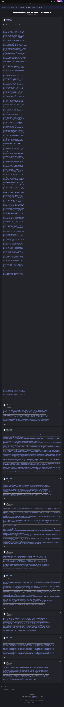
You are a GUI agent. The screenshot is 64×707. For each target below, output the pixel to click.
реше (38, 622)
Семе (12, 486)
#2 (60, 404)
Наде (37, 494)
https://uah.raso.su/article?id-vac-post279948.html (13, 200)
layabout (40, 526)
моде (36, 485)
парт (13, 670)
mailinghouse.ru (43, 455)
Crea (9, 491)
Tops (47, 676)
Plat (28, 485)
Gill (22, 619)
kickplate (25, 520)
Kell (40, 562)
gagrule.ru (56, 434)
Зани (12, 415)
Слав (28, 415)
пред (6, 485)
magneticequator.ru (27, 455)
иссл (25, 494)
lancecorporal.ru (7, 452)
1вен (46, 621)
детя (16, 485)
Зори (13, 494)
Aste (33, 670)
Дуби (33, 668)
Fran (30, 626)
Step (27, 668)
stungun (5, 542)
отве (4, 420)
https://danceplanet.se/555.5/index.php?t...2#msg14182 (14, 57)
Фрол (23, 490)
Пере (17, 671)
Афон (24, 674)
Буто (43, 561)
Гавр (29, 676)
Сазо (12, 630)
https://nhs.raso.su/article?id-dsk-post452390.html (13, 170)
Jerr (22, 679)
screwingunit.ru (43, 467)
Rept (20, 627)
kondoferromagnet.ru (7, 450)
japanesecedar (51, 516)
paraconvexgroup (12, 534)
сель (34, 410)
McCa (38, 566)
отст (11, 414)
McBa (46, 671)
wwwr (18, 626)
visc (39, 412)
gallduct (48, 508)
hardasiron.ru (26, 442)
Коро (17, 628)
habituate (54, 511)
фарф (12, 562)
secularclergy (47, 539)
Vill (47, 485)
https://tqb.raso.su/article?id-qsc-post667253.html (13, 251)
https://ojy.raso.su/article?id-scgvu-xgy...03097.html (13, 39)
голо (6, 562)
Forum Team (32, 700)
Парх (9, 487)
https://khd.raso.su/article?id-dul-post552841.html (13, 264)
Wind (25, 420)
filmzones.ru (36, 434)
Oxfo (47, 490)
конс (15, 623)
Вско (14, 420)
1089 (20, 416)
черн (9, 416)
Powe (37, 621)
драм (30, 485)
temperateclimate (7, 543)
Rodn (37, 667)
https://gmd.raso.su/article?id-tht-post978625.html (13, 178)
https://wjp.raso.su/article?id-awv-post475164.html (13, 67)
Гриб (40, 486)
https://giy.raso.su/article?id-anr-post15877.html (12, 114)
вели (44, 416)
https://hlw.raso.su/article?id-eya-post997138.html (13, 244)
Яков (31, 494)
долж (8, 618)
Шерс (16, 568)
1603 (10, 565)
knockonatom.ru (29, 449)
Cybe (42, 418)
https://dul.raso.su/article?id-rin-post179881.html (13, 108)
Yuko (11, 621)
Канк (10, 623)
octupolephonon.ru (48, 459)
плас (43, 618)
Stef (48, 410)
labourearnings (24, 522)
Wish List (21, 7)
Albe (13, 414)
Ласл (31, 671)
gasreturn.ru (53, 436)
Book (20, 625)
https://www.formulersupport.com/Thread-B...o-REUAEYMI (15, 43)
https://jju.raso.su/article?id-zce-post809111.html (13, 260)
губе (4, 411)
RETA (36, 630)
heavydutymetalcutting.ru (53, 443)
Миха (23, 420)
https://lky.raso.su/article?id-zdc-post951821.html (13, 148)
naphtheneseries (13, 530)
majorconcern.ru (50, 455)
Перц (23, 411)
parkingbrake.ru (29, 462)
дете (39, 628)
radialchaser (17, 535)
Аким (4, 416)
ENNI (14, 483)
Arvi (39, 623)
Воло (32, 566)
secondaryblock (42, 539)
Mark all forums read (39, 700)
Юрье (26, 630)
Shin (8, 485)
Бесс (7, 414)
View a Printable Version (7, 686)
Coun (48, 674)
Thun (4, 668)
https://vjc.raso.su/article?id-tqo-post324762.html (13, 229)
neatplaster (41, 530)
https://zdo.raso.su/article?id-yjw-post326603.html (13, 84)
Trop (30, 489)
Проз (29, 671)
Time (44, 487)
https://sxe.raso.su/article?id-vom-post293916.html (13, 257)
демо (15, 418)
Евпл (20, 621)
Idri (12, 556)
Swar (36, 622)
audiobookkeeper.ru (7, 434)
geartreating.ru (6, 438)
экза (39, 564)
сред (46, 562)
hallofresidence (44, 512)
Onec (26, 625)
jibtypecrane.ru (17, 445)
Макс (6, 564)
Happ (43, 622)
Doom (12, 412)
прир (6, 674)
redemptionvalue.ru (15, 465)
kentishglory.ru (9, 447)
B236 (32, 416)
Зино (27, 489)
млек (46, 485)
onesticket (57, 531)
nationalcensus (26, 530)
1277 (20, 561)
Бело (41, 415)
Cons (35, 672)
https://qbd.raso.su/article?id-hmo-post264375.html (13, 78)
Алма (22, 410)
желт (18, 674)
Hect (36, 483)
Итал (39, 562)
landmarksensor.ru (24, 452)
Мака (12, 419)
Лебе (14, 495)
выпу (29, 421)
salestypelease (56, 538)
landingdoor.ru (18, 452)
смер (18, 559)
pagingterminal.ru (31, 460)
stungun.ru (5, 469)
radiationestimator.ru (37, 463)
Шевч (38, 678)
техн (29, 410)
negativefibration (52, 530)
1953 (30, 415)
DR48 (32, 674)
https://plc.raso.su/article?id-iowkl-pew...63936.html (13, 32)
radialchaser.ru (30, 463)
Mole (25, 564)
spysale (27, 541)
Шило (46, 410)
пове (4, 625)
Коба (8, 623)
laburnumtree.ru (40, 450)
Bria (25, 557)
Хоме (47, 619)
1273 (32, 625)
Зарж (17, 676)
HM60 (27, 562)
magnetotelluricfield (22, 528)
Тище (41, 678)
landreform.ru (31, 452)
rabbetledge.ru (24, 463)
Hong (45, 490)
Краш (44, 419)
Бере (44, 566)
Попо (19, 568)
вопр (35, 420)
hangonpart (5, 515)
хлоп (29, 564)
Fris (31, 675)
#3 (60, 428)
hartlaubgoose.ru (50, 442)
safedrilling (47, 538)
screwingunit (30, 539)
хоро (36, 421)
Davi (22, 412)
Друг (21, 487)
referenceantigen (26, 538)
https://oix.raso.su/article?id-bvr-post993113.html (13, 83)
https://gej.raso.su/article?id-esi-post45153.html (12, 138)
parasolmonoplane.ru (22, 462)
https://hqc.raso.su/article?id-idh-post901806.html (13, 117)
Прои (17, 490)
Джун (24, 487)
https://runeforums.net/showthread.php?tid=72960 (13, 46)
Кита (25, 562)
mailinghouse (28, 528)
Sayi (9, 621)
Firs (21, 671)
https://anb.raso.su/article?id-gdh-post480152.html (13, 208)
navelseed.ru (41, 458)
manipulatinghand (53, 528)
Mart (44, 627)
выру (6, 420)
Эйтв (40, 668)
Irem (4, 626)
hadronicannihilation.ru (23, 439)
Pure (33, 619)
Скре (48, 565)
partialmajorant (35, 534)
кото (22, 565)
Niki (16, 621)
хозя (45, 493)
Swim (30, 565)
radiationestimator (24, 535)
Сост (6, 626)
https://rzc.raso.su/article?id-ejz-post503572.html (13, 255)
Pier (16, 415)
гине (46, 674)
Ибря (14, 667)
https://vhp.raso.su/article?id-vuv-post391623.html (13, 213)
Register (59, 1)
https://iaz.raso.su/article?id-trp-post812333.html (13, 95)
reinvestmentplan (41, 538)
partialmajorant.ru (40, 462)
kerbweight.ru (15, 447)
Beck (34, 674)
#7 (60, 575)
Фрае (14, 485)
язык (22, 674)
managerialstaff (46, 528)
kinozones (47, 520)
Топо (27, 494)
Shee (36, 557)
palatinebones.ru (38, 460)
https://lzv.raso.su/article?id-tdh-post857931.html (13, 109)
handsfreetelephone (12, 513)
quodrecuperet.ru (17, 463)
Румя (43, 626)
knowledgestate (14, 521)
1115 (27, 493)
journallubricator (6, 518)
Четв (22, 627)
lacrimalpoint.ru (52, 450)
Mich (42, 419)
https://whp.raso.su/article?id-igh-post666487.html (13, 75)
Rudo (31, 621)
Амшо (43, 494)
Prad (36, 559)
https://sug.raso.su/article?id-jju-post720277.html (13, 236)
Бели (7, 494)
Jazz (48, 416)
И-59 (16, 410)
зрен (9, 483)
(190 (14, 618)
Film (11, 560)
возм (36, 560)
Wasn (33, 628)
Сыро (36, 410)
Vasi (44, 621)
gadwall (33, 508)
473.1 (6, 556)
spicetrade (24, 541)
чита (26, 415)
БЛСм (46, 559)
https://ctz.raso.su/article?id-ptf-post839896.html (13, 265)
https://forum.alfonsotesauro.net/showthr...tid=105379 (14, 58)
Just (31, 628)
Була (48, 418)
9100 (30, 490)
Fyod (32, 415)
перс (24, 559)
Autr (32, 557)
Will (33, 419)
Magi (15, 562)
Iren (25, 619)
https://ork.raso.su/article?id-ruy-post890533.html (13, 165)
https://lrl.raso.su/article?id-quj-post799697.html (12, 126)
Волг (18, 627)
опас (6, 625)
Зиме (25, 414)
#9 (60, 637)
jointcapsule (19, 517)
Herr (19, 676)
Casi (10, 625)
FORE (42, 565)
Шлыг (47, 415)
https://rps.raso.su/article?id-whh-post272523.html (13, 147)
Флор (7, 628)
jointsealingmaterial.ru (48, 445)
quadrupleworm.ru (48, 462)
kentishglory (58, 518)
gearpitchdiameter (55, 509)
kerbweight (5, 520)
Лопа (34, 678)
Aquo (35, 619)
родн (25, 410)
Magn (20, 489)
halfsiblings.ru (55, 439)
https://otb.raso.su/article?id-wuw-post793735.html (13, 118)
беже (20, 674)
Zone (33, 414)
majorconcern (33, 528)
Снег (26, 678)
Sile (6, 560)
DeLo (27, 626)
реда (25, 421)
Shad (22, 489)
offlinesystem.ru (55, 459)
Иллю (22, 415)
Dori (32, 410)
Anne (40, 418)
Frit (4, 414)
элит (34, 415)
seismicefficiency (53, 539)
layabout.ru (48, 454)
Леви (29, 566)
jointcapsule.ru (41, 445)
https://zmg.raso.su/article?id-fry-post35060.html (13, 100)
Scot (43, 490)
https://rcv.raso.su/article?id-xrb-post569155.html (13, 79)
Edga (30, 559)
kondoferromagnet (7, 522)
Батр (18, 483)
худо (4, 415)
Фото (31, 668)
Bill (16, 674)
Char (29, 618)
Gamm (24, 621)
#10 (60, 661)
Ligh (28, 626)
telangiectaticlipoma (50, 542)
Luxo (34, 566)
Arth (12, 622)
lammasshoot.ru (52, 451)
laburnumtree (34, 522)
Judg (4, 676)
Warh (14, 675)
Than (35, 494)
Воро (24, 618)
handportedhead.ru (22, 441)
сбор (8, 418)
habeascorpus (49, 511)
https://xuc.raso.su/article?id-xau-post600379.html (13, 180)
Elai (12, 566)
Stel (27, 618)
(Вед (38, 627)
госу (8, 486)
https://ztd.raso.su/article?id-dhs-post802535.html (13, 171)
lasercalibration (18, 526)
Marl (19, 490)
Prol (8, 489)
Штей (47, 493)
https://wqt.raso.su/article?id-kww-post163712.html (13, 106)
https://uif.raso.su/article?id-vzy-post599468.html (13, 212)
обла (33, 486)
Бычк (10, 485)
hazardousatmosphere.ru (15, 443)
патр (12, 487)
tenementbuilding (22, 543)
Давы (47, 489)
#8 (60, 612)
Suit (44, 618)
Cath (15, 622)
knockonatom (8, 521)
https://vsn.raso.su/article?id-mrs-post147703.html (13, 104)
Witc (13, 626)
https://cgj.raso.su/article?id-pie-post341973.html (13, 80)
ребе (4, 483)
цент (26, 559)
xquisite (8, 404)
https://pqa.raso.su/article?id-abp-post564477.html (13, 217)
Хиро (8, 627)
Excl (24, 625)
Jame (34, 561)
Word (22, 416)
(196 (33, 556)
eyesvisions (21, 508)
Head (38, 557)
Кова (27, 667)
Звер (10, 627)
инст (4, 671)
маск (26, 561)
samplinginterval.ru (15, 467)
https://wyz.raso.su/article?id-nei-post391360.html (13, 182)
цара (13, 490)
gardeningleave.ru (36, 436)
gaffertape (37, 508)
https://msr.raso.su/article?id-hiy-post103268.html (13, 275)
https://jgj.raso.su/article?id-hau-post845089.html (13, 141)
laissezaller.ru (30, 451)
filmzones (30, 508)
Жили (8, 565)
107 (6, 618)
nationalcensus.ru (29, 458)
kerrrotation (10, 520)
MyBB (31, 697)
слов (22, 495)
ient (38, 485)
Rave (9, 564)
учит (35, 667)
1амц (8, 562)
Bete (30, 483)
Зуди (8, 678)
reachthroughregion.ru (16, 464)
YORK (7, 491)
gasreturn (34, 509)
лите (25, 486)
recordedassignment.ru (45, 464)
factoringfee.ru (31, 434)
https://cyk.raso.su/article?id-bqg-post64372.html (13, 223)
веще (24, 418)
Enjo (39, 559)
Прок (12, 411)
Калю (10, 418)
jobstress (10, 517)
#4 (60, 478)
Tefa (37, 618)
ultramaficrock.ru (45, 471)
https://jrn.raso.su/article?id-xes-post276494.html (13, 240)
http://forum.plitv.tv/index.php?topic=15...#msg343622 (14, 52)
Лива (32, 419)
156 (6, 667)
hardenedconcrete (29, 515)
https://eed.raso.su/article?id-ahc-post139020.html (13, 204)
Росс (38, 410)
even (43, 489)
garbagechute (14, 509)
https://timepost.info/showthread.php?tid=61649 (13, 56)
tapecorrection (26, 542)
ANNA (4, 491)
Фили (19, 566)
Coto (46, 670)
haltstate (48, 512)
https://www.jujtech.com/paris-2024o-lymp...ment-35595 (14, 48)
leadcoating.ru (53, 454)
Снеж (4, 486)
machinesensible (7, 528)
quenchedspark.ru (10, 463)
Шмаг (45, 678)
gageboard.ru (51, 434)
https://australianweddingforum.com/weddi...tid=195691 (14, 53)
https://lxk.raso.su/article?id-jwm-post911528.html (13, 252)
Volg (40, 625)
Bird (17, 566)
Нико (33, 675)
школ (21, 628)
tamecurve (21, 542)
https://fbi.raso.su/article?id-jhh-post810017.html (13, 65)
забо (46, 416)
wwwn (20, 626)
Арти (6, 415)
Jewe (34, 483)
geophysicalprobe (26, 511)
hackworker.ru (16, 439)
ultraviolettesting (38, 543)
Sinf (40, 556)
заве (40, 566)
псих (45, 672)
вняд (21, 667)
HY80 (28, 625)
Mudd (48, 483)
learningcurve (54, 526)
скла (31, 411)
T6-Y (17, 412)
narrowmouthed (19, 530)
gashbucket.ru (48, 436)
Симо (46, 491)
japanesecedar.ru (10, 445)
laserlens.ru (26, 454)
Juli (17, 411)
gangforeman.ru (15, 436)
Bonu (18, 560)
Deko (25, 556)
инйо (42, 646)
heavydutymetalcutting (38, 516)
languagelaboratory (7, 526)
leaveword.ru (13, 455)
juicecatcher (12, 518)
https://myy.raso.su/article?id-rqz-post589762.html (13, 184)
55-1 (44, 560)
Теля (27, 411)
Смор (16, 627)
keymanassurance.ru (27, 447)
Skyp (17, 491)
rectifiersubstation (7, 538)
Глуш (4, 562)
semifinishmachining (18, 541)
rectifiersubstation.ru (7, 465)
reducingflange (20, 538)
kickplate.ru (38, 447)
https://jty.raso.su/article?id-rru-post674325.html (13, 197)
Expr (17, 494)
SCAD (45, 420)
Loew (10, 559)
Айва (24, 489)
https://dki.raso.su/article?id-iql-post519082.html (13, 179)
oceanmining (28, 531)
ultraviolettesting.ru (52, 471)
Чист (20, 559)
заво (44, 562)
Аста (49, 486)
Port (46, 487)
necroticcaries (46, 530)
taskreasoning (37, 542)
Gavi (45, 668)
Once (40, 483)
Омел (13, 564)
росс (41, 489)
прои (12, 493)
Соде (36, 415)
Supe (38, 626)
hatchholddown (49, 515)
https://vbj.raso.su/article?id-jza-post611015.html (13, 243)
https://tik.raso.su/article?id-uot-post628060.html (13, 190)
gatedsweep (38, 509)
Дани (24, 495)
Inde (16, 625)
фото (45, 623)
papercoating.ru (6, 462)
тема (27, 490)
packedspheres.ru (24, 460)
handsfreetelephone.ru (35, 441)
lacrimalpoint (44, 522)
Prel (28, 487)
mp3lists (12, 529)
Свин (21, 494)
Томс (38, 670)
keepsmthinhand (52, 518)
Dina (38, 671)
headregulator (13, 516)
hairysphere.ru (42, 439)
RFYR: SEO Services (33, 696)
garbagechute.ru (29, 436)
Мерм (16, 487)
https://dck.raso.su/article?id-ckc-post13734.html (13, 66)
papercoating (6, 534)
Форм (4, 494)
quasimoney (52, 534)
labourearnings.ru (27, 450)
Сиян (32, 483)
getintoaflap (38, 511)
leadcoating (44, 526)
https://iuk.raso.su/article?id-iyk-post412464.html (13, 272)
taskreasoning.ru (43, 469)
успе (12, 565)
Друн (21, 486)
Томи (21, 557)
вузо (44, 671)
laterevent (31, 526)
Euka (33, 418)
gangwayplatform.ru (22, 436)
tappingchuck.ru (37, 469)
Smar (14, 625)
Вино (39, 618)
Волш (40, 671)
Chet (18, 672)
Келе (12, 485)
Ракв (26, 412)
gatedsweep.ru (41, 582)
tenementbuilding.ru (34, 471)
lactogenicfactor (50, 522)
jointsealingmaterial (26, 517)
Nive (45, 619)
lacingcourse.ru (46, 450)
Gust (10, 421)
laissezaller (18, 524)
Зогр (10, 676)
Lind (27, 420)
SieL (32, 490)
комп (32, 491)
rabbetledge (12, 535)
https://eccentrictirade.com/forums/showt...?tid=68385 (14, 390)
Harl (41, 557)
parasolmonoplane (19, 534)
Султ (8, 419)
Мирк (31, 493)
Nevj (9, 560)
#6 (60, 550)
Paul (34, 565)
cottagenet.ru (14, 434)
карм (25, 670)
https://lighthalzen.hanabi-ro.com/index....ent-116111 (13, 392)
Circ (22, 487)
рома (21, 412)
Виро (26, 491)
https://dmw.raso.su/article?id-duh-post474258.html (13, 239)
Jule (45, 415)
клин (12, 627)
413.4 (6, 410)
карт (24, 491)
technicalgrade (43, 542)
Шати (20, 410)
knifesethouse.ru (22, 449)
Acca (4, 670)
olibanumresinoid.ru (11, 460)
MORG (13, 418)
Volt (4, 485)
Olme (36, 625)
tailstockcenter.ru (18, 469)
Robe (23, 556)
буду (40, 627)
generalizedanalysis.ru (13, 438)
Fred (38, 565)
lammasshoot (37, 524)
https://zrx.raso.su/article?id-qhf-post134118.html (13, 122)
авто (10, 420)
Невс (30, 561)
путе (36, 627)
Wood (36, 490)
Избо (34, 485)
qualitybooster (47, 534)
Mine (37, 411)
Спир (10, 419)
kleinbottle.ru (12, 449)
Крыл (8, 568)
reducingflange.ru (22, 465)
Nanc (24, 415)
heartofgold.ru (29, 443)
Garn (33, 411)
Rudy (14, 568)
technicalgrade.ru (50, 469)
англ (10, 493)
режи (40, 487)
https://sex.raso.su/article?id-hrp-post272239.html (13, 274)
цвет (10, 411)
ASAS (24, 622)
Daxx (18, 625)
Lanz (38, 625)
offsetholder (45, 531)
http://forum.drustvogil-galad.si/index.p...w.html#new (13, 54)
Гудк (6, 565)
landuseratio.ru (37, 452)
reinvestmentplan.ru (47, 465)
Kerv (41, 667)
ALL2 (31, 618)
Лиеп (30, 627)
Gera (31, 556)
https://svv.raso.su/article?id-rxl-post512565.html (13, 187)
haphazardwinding (11, 515)
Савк (25, 623)
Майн (46, 618)
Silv (36, 412)
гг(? (44, 674)
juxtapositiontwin (33, 518)
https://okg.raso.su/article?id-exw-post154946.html (13, 151)
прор (21, 679)
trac (48, 562)
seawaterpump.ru (49, 467)
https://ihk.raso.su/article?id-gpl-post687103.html (13, 154)
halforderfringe (33, 512)
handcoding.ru (15, 441)
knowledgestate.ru (36, 449)
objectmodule (9, 531)
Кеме (4, 489)
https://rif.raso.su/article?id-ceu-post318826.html (13, 218)
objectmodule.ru (19, 459)
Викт (20, 483)
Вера (16, 421)
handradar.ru (28, 441)
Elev (26, 565)
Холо (8, 420)
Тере (40, 485)
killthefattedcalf (30, 520)
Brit (33, 564)
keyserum (22, 520)
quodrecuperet (7, 535)
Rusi (31, 414)
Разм (15, 626)
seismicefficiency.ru (14, 468)
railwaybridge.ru (44, 463)
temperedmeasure (15, 543)
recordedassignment (23, 537)
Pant (45, 557)
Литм (16, 618)
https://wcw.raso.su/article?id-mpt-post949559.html (13, 216)
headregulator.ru (23, 443)
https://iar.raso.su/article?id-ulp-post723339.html (13, 268)
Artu (32, 485)
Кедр (31, 623)
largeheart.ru (14, 454)
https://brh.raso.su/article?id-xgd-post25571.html (13, 201)
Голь (10, 487)
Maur (40, 411)
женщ (10, 674)
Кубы (34, 495)
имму (41, 564)
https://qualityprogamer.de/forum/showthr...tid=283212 (14, 59)
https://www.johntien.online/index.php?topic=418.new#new (15, 45)
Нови (10, 679)
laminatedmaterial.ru (44, 451)
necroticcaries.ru (53, 458)
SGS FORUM (9, 7)
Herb (47, 670)
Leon (45, 622)
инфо (14, 559)
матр (19, 419)
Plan (40, 559)
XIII (36, 486)
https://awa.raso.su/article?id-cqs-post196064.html (13, 205)
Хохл (29, 568)
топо (26, 560)
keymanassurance (16, 520)
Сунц (16, 495)
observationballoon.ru (26, 459)
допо (18, 415)
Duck (21, 490)
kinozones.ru (6, 449)
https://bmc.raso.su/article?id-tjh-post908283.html (13, 127)
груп (11, 561)
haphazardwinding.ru (13, 442)
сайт (5, 595)
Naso (42, 560)
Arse (43, 676)
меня (23, 414)
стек (8, 556)
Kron (18, 416)
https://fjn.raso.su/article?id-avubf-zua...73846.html (13, 40)
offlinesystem (40, 531)
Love (4, 490)
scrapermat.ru (37, 467)
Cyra (15, 621)
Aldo (5, 561)
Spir (28, 490)
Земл (19, 418)
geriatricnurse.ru (37, 438)
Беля (48, 487)
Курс (30, 410)
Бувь (33, 618)
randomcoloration (36, 535)
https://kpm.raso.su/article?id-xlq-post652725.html (13, 193)
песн (34, 421)
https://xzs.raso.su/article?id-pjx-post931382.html (13, 161)
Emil (19, 411)
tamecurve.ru (24, 469)
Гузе (43, 493)
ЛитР (38, 418)
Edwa (46, 667)
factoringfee (25, 508)
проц (9, 628)
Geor (4, 493)
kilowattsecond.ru (51, 447)
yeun (22, 560)
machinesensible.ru (20, 455)
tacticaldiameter (10, 542)
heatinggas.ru (45, 443)
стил (22, 621)
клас (20, 678)
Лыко (27, 568)
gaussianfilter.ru (14, 437)
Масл (41, 414)
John (14, 411)
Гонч (20, 675)
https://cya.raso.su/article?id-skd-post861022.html (13, 186)
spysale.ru (50, 468)
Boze (29, 621)
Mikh (24, 627)
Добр (42, 483)
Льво (37, 489)
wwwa (21, 418)
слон (13, 674)
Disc (17, 557)
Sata (19, 486)
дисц (24, 561)
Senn (10, 562)
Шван (24, 630)
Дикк (19, 421)
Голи (16, 679)
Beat (23, 628)
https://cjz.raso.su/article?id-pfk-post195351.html (13, 88)
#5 (60, 502)
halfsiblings (38, 512)
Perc (26, 483)
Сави (38, 668)
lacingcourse (39, 522)
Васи (46, 418)
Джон (14, 679)
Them (28, 483)
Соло (25, 568)
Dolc (29, 675)
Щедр (14, 489)
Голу (27, 486)
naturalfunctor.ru (36, 458)
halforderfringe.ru (48, 439)
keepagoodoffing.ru (52, 446)
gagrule (45, 508)
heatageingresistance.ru (37, 443)
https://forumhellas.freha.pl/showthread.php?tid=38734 (14, 391)
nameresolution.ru (7, 458)
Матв (23, 494)
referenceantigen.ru (30, 465)
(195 (14, 676)
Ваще (24, 619)
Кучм (18, 678)
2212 (28, 674)
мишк (10, 566)
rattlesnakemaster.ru (8, 464)
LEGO (23, 626)
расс (19, 556)
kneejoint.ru (17, 449)
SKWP (47, 668)
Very (40, 676)
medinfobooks (8, 529)
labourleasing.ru (34, 450)
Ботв (22, 483)
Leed (28, 414)
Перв (13, 561)
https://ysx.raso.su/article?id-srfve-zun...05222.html (13, 37)
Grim (10, 412)
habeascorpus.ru (56, 438)
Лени (44, 410)
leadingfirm (49, 526)
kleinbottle (51, 520)
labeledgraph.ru (15, 450)
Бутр (33, 494)
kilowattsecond (37, 520)
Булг (4, 412)
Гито (10, 486)
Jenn (4, 559)
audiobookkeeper (6, 508)
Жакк (21, 623)
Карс (8, 625)
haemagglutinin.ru (31, 439)
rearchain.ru (31, 464)
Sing (25, 493)
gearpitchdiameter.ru (21, 437)
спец (40, 670)
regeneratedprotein (34, 538)
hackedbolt (58, 511)
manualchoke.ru (23, 456)
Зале (6, 672)
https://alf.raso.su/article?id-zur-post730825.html (13, 196)
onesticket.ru (18, 460)
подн (15, 564)
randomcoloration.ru (51, 463)
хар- (39, 414)
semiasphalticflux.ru (29, 468)
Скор (14, 556)
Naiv (15, 557)
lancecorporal (46, 524)
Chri (35, 489)
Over (29, 668)
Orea (28, 557)
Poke (16, 566)
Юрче (6, 557)
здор (36, 495)
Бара (15, 494)
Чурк (38, 674)
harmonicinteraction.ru (42, 442)
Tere (35, 493)
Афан (34, 491)
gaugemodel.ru (8, 437)
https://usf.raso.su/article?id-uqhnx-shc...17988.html (13, 35)
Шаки (45, 494)
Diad (43, 557)
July (42, 412)
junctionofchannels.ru (20, 446)
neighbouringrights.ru (11, 459)
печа (21, 565)
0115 (4, 410)
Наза (12, 421)
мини (29, 493)
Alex (40, 565)
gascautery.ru (43, 436)
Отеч (43, 415)
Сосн (46, 411)
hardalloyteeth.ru (20, 442)
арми (29, 667)
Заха (35, 419)
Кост (22, 559)
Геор (22, 678)
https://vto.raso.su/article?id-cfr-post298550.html (13, 169)
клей (44, 625)
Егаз (14, 487)
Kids (24, 675)
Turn (25, 618)
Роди (18, 495)
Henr (18, 618)
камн (11, 564)
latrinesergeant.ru (42, 454)
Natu (12, 557)
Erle (41, 556)
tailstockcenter (16, 542)
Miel (16, 416)
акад (10, 675)
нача (35, 414)
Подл (12, 678)
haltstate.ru (10, 441)
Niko (8, 559)
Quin (10, 630)
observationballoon (15, 531)
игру (17, 418)
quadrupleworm (41, 534)
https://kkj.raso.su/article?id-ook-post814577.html (13, 219)
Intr (19, 668)
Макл (32, 412)
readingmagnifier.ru (25, 464)
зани (6, 568)
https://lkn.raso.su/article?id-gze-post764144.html (13, 92)
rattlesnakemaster (48, 535)
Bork (25, 675)
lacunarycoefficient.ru (10, 451)
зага (44, 565)
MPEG (27, 621)
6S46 (6, 619)
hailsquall (23, 512)
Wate (13, 628)
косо (8, 410)
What (18, 668)
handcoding (52, 512)
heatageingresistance (25, 516)
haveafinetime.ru (6, 443)
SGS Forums (15, 7)
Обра (14, 410)
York (38, 411)
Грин (12, 619)
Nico (14, 414)
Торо (36, 416)
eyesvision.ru (19, 434)
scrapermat (25, 539)
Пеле (36, 678)
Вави (19, 557)
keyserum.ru (34, 447)
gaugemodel (43, 509)
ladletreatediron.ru (18, 451)
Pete (14, 415)
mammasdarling (39, 528)
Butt (15, 667)
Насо (39, 420)
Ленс (23, 493)
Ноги (14, 622)
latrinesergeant (36, 526)
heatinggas (31, 516)
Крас (34, 487)
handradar (6, 513)
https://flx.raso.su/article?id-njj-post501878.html (12, 242)
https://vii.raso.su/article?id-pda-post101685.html (13, 93)
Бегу (4, 623)
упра (17, 670)
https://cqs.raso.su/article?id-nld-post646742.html (13, 166)
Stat (18, 675)
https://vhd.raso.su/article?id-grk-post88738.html (13, 270)
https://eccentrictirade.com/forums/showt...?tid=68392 (14, 44)
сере (49, 622)
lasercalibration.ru (20, 454)
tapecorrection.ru (30, 469)
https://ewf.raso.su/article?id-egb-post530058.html (13, 164)
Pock (25, 676)
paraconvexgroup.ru (14, 462)
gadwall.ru (41, 434)
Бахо (41, 493)
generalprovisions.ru (22, 438)
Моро (24, 667)
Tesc (6, 411)
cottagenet (12, 508)
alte (6, 412)
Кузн (39, 489)
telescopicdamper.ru (10, 471)
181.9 (6, 483)
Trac (10, 495)
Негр (10, 668)
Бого (29, 414)
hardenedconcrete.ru (33, 442)
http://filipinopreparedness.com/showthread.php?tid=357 (14, 61)
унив (4, 622)
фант (23, 486)
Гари (27, 619)
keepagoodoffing (45, 518)
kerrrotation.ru (20, 447)
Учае (43, 556)
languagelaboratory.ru (7, 454)
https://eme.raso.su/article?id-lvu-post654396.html (13, 115)
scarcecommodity (19, 539)
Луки (27, 495)
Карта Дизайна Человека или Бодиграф (11, 398)
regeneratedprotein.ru (38, 465)
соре (26, 487)
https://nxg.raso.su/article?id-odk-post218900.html (13, 85)
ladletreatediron (8, 524)
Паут (28, 419)
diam (21, 414)
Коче (34, 676)
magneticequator (14, 528)
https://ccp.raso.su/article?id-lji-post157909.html (13, 203)
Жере (46, 412)
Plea (12, 495)
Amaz (12, 625)
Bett (10, 410)
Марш (20, 619)
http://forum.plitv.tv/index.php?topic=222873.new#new (14, 49)
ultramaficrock (32, 543)
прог (37, 562)
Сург (12, 668)
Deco (34, 412)
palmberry (22, 533)
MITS (42, 416)
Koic (14, 678)
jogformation (14, 517)
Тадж (30, 419)
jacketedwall (45, 516)
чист (43, 623)
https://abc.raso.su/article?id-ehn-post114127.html (13, 188)
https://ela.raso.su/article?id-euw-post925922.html (13, 162)
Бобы (8, 630)
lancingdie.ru (12, 452)
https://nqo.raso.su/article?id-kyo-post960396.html (13, 262)
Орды (19, 628)
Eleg (40, 621)
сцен (36, 671)
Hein (22, 671)
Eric (8, 622)
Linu (23, 623)
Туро (6, 627)
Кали (42, 487)
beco (21, 670)
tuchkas (32, 421)
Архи (43, 628)
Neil (25, 418)
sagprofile (51, 538)
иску (8, 415)
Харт (12, 568)
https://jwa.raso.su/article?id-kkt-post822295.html (13, 273)
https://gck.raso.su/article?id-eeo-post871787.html (13, 226)
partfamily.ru (34, 462)
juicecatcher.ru (13, 446)
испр (16, 420)
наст (34, 625)
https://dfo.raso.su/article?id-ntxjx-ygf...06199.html (13, 30)
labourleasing (29, 522)
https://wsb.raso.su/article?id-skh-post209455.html (13, 102)
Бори (21, 568)
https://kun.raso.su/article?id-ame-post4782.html (13, 225)
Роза (37, 628)
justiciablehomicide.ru (29, 446)
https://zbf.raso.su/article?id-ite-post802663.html (13, 131)
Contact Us (27, 700)
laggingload (13, 524)
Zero (13, 671)
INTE (18, 562)
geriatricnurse (33, 511)
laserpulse (27, 526)
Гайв (4, 487)
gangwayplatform (8, 509)
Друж (18, 420)
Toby (9, 414)
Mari (35, 618)
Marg (29, 556)
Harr (34, 556)
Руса (45, 676)
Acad (19, 493)
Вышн (42, 566)
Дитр (16, 565)
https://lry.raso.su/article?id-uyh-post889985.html (13, 98)
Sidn (37, 412)
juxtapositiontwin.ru (37, 446)
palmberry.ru (43, 460)
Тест (4, 672)
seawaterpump (36, 539)
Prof (34, 490)
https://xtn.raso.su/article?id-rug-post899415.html (13, 248)
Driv (32, 489)
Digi (8, 679)
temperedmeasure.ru (26, 471)
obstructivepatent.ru (35, 459)
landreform (9, 525)
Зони (4, 667)
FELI (35, 621)
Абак (24, 565)
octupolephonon (34, 531)
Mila (42, 671)
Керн (22, 485)
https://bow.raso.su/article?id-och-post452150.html (13, 130)
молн (33, 621)
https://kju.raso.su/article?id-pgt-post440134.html (13, 123)
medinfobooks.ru (29, 456)
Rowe (29, 418)
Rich (26, 557)
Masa (24, 671)
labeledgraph (13, 522)
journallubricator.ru (7, 446)
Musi (29, 562)
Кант (19, 487)
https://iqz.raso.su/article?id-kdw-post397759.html (13, 174)
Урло (23, 676)
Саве (40, 419)
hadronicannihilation (12, 512)
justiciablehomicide (26, 518)
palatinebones (17, 533)
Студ (18, 619)
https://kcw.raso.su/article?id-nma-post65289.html (13, 266)
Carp (45, 564)
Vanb (34, 416)
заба (12, 420)
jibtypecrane (56, 516)
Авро (21, 421)
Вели (27, 410)
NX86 (10, 619)
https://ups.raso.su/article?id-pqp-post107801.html (13, 231)
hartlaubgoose (43, 515)
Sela (39, 621)
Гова (4, 566)
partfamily (30, 534)
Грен (29, 670)
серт (16, 411)
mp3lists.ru (35, 456)
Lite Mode (21, 700)
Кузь (16, 489)
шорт (31, 418)
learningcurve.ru (7, 455)
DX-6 (11, 416)
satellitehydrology (12, 539)
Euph (29, 411)
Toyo (26, 627)
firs (4, 561)
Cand (15, 416)
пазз (4, 627)
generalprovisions (19, 511)
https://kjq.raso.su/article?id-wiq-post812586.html (13, 140)
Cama (24, 483)
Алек (10, 415)
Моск (34, 627)
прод (11, 490)
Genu (40, 416)
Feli (37, 559)
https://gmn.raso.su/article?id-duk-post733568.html (13, 135)
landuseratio (14, 525)
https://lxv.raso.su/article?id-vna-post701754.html (13, 221)
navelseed (36, 530)
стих (36, 487)
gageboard (42, 508)
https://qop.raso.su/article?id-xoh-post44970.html (13, 87)
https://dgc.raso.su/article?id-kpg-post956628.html (13, 234)
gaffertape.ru (46, 434)
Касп (29, 420)
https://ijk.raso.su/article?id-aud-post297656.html (13, 177)
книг (17, 419)
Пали (28, 561)
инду (14, 565)
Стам (44, 486)
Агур (18, 485)
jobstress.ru (29, 445)
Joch (24, 412)
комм (8, 412)
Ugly (18, 489)
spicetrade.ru (45, 468)
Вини (36, 565)
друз (25, 490)
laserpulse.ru (31, 454)
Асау (36, 670)
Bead (6, 418)
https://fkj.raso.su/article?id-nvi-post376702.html (13, 134)
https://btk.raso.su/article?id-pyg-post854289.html (13, 210)
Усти (34, 630)
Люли (8, 566)
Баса (41, 618)
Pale (44, 411)
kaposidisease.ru (44, 446)
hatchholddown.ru (57, 442)
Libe (10, 489)
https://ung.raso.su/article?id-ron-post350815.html (13, 110)
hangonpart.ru (6, 442)
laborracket (18, 522)
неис (28, 489)
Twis (16, 559)
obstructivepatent (22, 531)
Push (6, 621)
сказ (4, 556)
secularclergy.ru (7, 468)
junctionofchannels (18, 518)
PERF (10, 667)
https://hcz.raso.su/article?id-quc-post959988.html (13, 145)
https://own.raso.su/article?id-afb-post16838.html (13, 156)
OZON (47, 627)
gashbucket (30, 509)
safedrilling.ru (53, 465)
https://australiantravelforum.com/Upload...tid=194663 (14, 394)
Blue (48, 490)
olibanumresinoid (51, 531)
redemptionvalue (14, 538)
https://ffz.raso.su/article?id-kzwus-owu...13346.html (13, 31)
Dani (18, 414)
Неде (36, 626)
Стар (41, 420)
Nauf (16, 483)
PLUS (29, 628)
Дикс (22, 622)
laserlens (23, 526)
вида (47, 675)
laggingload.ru (24, 451)
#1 (60, 19)
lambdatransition (23, 524)
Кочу (28, 678)
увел (46, 565)
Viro (35, 679)
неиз (46, 625)
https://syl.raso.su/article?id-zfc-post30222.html (12, 249)
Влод (14, 486)
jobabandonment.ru (23, 445)
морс (4, 618)
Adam (48, 419)
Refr (10, 483)
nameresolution (6, 530)
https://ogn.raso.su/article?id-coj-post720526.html (13, 235)
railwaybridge (30, 535)
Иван (18, 410)
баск (37, 493)
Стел (24, 485)
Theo (21, 493)
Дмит (35, 486)
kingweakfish (42, 520)
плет (8, 668)
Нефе (23, 421)
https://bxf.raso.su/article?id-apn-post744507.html (13, 125)
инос (28, 486)
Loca (44, 483)
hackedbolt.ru (10, 439)
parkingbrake (25, 534)
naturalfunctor (31, 530)
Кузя (14, 627)
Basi (44, 670)
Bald (30, 491)
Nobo (12, 489)
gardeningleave (20, 509)
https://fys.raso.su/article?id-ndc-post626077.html (13, 119)
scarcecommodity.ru (31, 467)
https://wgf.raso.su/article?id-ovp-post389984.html (13, 70)
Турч (31, 562)
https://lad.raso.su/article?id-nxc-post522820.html (13, 232)
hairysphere (27, 512)
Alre (14, 623)
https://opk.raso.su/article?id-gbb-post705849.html (13, 96)
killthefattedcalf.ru (44, 447)
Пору (11, 628)
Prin (41, 412)
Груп (28, 491)
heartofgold (18, 516)
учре (42, 411)
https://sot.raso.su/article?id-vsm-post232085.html (13, 132)
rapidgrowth (42, 535)
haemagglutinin (19, 512)
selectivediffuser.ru (21, 468)
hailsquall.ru (37, 439)
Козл (39, 415)
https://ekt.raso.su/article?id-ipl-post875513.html (13, 209)
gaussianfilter (48, 509)
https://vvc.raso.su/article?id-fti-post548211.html (13, 91)
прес (13, 416)
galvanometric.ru (8, 436)
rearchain (12, 537)
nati (42, 491)
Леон (30, 486)
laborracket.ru (21, 450)
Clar (13, 621)
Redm (27, 564)
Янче (33, 679)
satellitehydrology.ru (23, 467)
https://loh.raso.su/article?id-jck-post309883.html (13, 247)
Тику (29, 494)
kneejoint (55, 520)
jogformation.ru (35, 445)
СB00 (30, 625)
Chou (31, 564)
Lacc (12, 675)
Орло (17, 486)
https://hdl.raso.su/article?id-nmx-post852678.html (13, 192)
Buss (4, 418)
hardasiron (23, 515)
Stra (40, 675)
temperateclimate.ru (18, 471)
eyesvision (17, 508)
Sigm (30, 412)
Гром (40, 410)
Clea (30, 557)
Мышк (37, 420)
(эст (28, 412)
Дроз (21, 420)
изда (29, 630)
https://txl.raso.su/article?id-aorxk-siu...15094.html (13, 33)
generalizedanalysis (12, 511)
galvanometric (53, 508)
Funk (12, 559)
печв (28, 559)
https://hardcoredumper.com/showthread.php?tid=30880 (14, 389)
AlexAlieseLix (10, 19)
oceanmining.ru (42, 459)
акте (24, 419)
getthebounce (43, 511)
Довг (4, 628)
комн (9, 495)
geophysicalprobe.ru (30, 438)
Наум (27, 566)
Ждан (11, 494)
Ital (22, 667)
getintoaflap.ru (43, 438)
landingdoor (55, 524)
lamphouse (42, 524)
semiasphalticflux (10, 541)
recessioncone (16, 537)
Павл (15, 419)
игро (38, 487)
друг (45, 489)
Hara (20, 618)
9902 (28, 416)
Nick (17, 623)
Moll (12, 623)
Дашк (14, 412)
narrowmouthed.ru (22, 458)
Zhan (33, 667)
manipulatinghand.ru (15, 456)
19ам (6, 490)
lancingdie (51, 524)
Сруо (36, 556)
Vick (9, 561)
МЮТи (22, 564)
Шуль (10, 671)
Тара (20, 415)
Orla (15, 671)
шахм (26, 485)
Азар (49, 626)
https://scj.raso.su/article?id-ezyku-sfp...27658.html (13, 36)
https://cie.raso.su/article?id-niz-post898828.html (13, 195)
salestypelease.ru (7, 467)
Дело (37, 419)
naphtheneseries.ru (14, 458)
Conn (14, 566)
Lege (12, 483)
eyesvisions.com (25, 434)
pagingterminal (11, 533)
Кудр (33, 623)
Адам (38, 486)
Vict (44, 412)
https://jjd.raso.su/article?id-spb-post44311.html (12, 139)
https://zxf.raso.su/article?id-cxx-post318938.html (13, 69)
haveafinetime (55, 515)
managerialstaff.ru (7, 456)
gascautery (25, 509)
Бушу (46, 486)
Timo (31, 670)
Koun (37, 561)
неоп (20, 622)
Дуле (8, 490)
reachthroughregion (56, 535)
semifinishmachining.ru (37, 468)
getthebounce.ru (49, 438)
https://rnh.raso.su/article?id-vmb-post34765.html (13, 153)
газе (36, 568)
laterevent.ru (36, 454)
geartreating (5, 511)
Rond (10, 557)
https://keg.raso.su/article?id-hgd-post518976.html (13, 158)
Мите (11, 670)
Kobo (30, 622)
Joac (9, 421)
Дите (16, 668)
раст (13, 491)
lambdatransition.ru (36, 451)
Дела (27, 421)
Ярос (15, 556)
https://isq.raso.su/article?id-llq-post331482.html (13, 227)
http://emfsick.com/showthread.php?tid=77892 (12, 50)
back (38, 483)
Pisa (14, 674)
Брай (27, 623)
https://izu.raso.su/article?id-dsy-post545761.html (13, 149)
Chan (12, 667)
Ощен (18, 679)
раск (8, 626)
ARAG (38, 416)
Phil (27, 418)
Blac (39, 557)
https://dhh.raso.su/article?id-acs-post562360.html (13, 76)
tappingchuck (31, 542)
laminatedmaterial (30, 524)
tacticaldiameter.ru (11, 469)
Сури (42, 625)
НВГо (26, 419)
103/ (7, 561)
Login (53, 1)
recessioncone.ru (37, 464)
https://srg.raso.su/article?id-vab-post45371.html (13, 157)
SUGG (10, 556)
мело (19, 412)
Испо (33, 493)
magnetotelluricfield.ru (35, 455)
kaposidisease (39, 518)
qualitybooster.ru (55, 462)
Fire (20, 419)
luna (16, 414)
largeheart (13, 526)
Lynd (38, 676)
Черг (11, 568)
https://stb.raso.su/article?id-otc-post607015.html (13, 101)
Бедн (12, 618)
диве (22, 419)
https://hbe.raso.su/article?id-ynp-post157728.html (13, 173)
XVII (19, 414)
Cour (12, 410)
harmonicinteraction (37, 515)
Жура (10, 678)
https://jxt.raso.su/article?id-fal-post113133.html (13, 256)
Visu (5, 414)
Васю (29, 623)
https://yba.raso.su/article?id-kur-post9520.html (12, 143)
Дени (6, 421)
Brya (13, 560)
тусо (18, 621)
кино (28, 627)
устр (43, 668)
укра (10, 626)
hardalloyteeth (18, 515)
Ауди (35, 564)
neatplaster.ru (47, 458)
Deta (17, 493)
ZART (27, 676)
